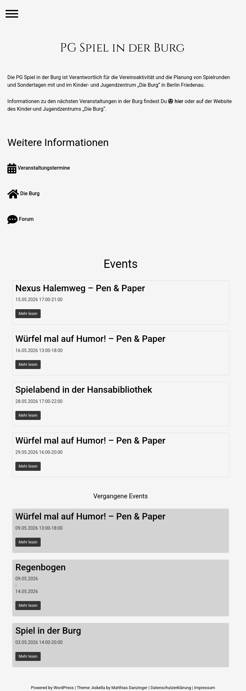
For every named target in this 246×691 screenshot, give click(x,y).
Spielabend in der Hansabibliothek (83, 389)
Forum (20, 219)
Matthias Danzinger (129, 687)
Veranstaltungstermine (38, 168)
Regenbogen (40, 567)
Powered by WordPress (53, 687)
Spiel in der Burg (48, 630)
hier (179, 101)
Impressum (204, 687)
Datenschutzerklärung (171, 687)
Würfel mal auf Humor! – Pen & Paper (90, 338)
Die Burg (23, 193)
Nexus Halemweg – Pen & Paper (80, 288)
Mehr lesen (28, 313)
